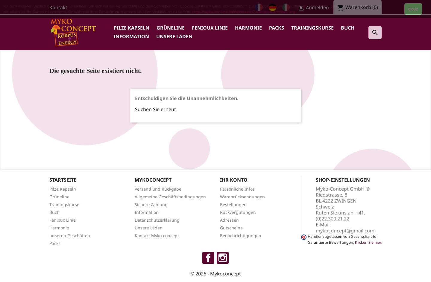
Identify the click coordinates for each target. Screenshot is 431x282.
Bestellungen (233, 204)
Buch (347, 27)
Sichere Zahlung (151, 204)
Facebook (208, 258)
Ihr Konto (234, 180)
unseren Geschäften (69, 235)
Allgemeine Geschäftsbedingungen (170, 197)
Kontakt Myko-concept (157, 235)
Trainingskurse (312, 27)
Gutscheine (231, 228)
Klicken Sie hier (368, 242)
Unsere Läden (174, 36)
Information (131, 36)
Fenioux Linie (210, 27)
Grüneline (171, 27)
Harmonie (248, 27)
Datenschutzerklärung (157, 220)
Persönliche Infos (237, 189)
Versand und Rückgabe (158, 189)
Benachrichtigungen (240, 235)
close (413, 9)
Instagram (223, 258)
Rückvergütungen (238, 212)
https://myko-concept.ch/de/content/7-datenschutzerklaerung (243, 12)
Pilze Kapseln (131, 27)
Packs (276, 27)
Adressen (229, 220)
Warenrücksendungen (242, 197)
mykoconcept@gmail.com (345, 230)
